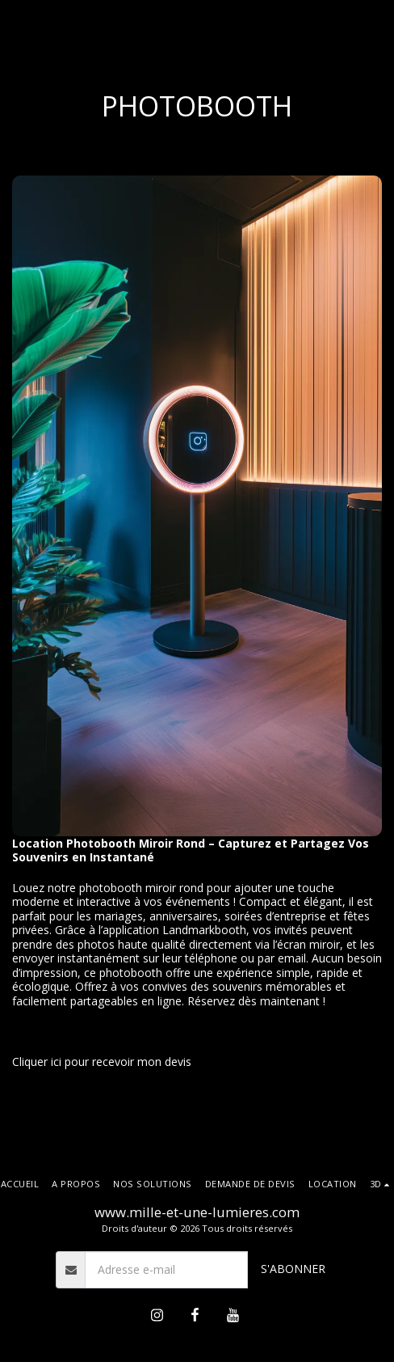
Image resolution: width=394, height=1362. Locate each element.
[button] (382, 1184)
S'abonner (293, 1268)
